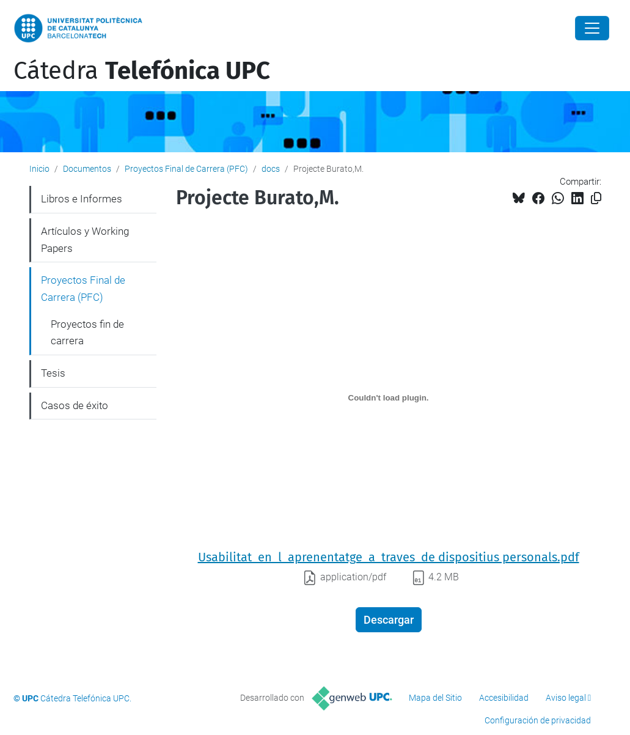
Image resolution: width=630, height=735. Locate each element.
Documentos (87, 169)
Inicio (39, 169)
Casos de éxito (74, 405)
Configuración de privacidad (538, 720)
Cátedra (141, 71)
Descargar (389, 619)
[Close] (592, 28)
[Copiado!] (596, 198)
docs (271, 169)
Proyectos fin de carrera (87, 332)
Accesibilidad (504, 698)
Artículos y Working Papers (85, 239)
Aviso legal (566, 698)
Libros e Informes (81, 199)
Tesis (53, 373)
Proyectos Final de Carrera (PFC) (186, 169)
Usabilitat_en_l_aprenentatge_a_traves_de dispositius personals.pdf (388, 557)
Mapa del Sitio (435, 698)
